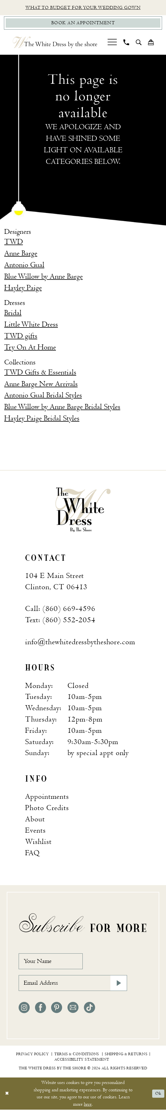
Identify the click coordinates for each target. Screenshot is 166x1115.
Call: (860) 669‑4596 (60, 610)
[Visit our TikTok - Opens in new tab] (89, 1012)
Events (35, 832)
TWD (13, 243)
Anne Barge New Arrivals (41, 385)
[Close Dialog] (7, 1099)
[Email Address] (73, 988)
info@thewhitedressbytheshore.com (80, 643)
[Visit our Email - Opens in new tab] (72, 1012)
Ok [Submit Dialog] (157, 1099)
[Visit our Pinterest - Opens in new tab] (56, 1012)
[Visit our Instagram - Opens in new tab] (24, 1012)
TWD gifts (20, 337)
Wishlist (38, 843)
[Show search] (138, 44)
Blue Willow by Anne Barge (43, 277)
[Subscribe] (118, 988)
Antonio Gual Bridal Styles (43, 396)
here (88, 1109)
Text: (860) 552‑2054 (60, 621)
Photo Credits (47, 809)
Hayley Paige (23, 289)
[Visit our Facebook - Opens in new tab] (40, 1012)
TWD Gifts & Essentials (40, 374)
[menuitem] (112, 44)
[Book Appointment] (83, 24)
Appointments (47, 798)
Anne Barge (20, 254)
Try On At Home (30, 348)
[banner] (83, 511)
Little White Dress (31, 325)
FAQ (32, 854)
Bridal (12, 314)
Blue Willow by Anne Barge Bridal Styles (62, 408)
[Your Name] (54, 964)
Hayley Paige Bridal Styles (41, 420)
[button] (112, 44)
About (35, 820)
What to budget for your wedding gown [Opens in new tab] (83, 8)
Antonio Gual (24, 266)
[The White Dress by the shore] (55, 44)
